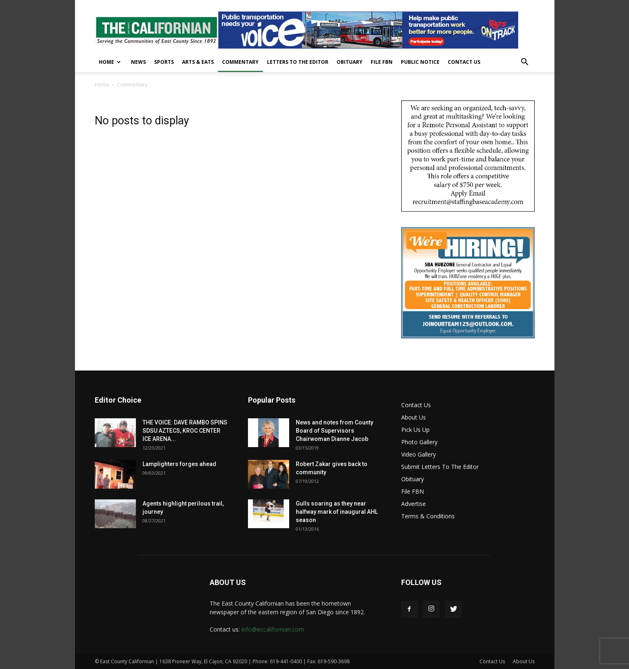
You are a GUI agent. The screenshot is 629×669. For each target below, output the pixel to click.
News (138, 61)
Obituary (349, 61)
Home (110, 61)
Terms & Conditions (428, 516)
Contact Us (464, 61)
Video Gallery (418, 454)
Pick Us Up (415, 430)
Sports (164, 61)
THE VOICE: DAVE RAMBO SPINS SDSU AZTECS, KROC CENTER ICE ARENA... (185, 430)
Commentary (240, 61)
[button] (525, 63)
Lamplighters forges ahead (179, 464)
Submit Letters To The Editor (440, 467)
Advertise (413, 504)
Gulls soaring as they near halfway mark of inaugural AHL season (337, 511)
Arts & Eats (198, 61)
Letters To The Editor (297, 61)
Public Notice (420, 61)
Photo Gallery (419, 442)
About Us (413, 417)
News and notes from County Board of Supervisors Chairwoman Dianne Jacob (334, 430)
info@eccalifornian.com (272, 629)
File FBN (382, 61)
